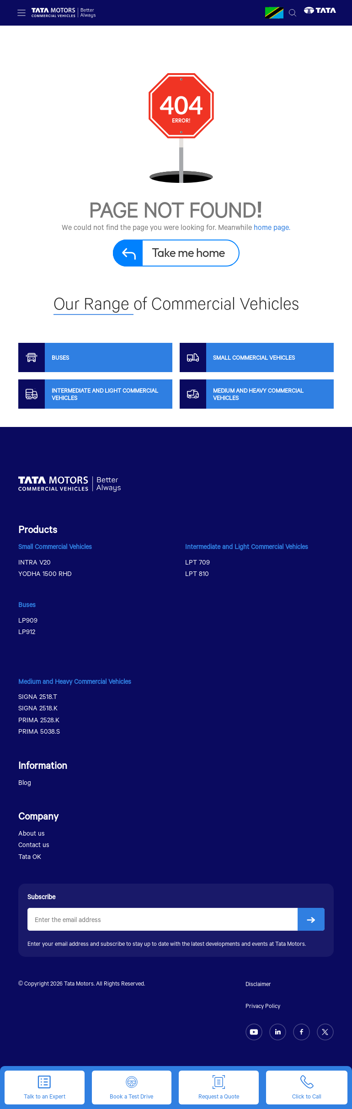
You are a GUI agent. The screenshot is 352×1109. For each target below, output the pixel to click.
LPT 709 (197, 562)
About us (31, 833)
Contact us (33, 844)
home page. (272, 227)
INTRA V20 (34, 562)
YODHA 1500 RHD (45, 573)
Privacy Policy (262, 1005)
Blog (24, 782)
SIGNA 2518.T (37, 696)
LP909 (27, 620)
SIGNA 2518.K (38, 708)
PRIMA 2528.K (38, 719)
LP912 (26, 631)
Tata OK (29, 856)
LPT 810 (197, 573)
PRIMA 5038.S (39, 731)
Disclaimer (258, 983)
